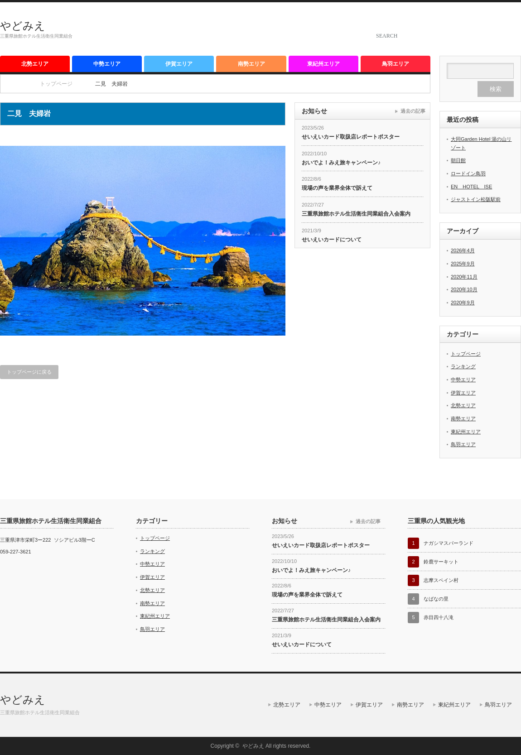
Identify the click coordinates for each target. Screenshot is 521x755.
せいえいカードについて (332, 239)
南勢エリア (251, 64)
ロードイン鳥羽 (468, 173)
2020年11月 (464, 276)
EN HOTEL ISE (471, 186)
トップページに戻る (29, 372)
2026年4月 (463, 250)
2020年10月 (464, 289)
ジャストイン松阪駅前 (476, 199)
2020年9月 (463, 302)
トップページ (466, 353)
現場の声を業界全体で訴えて (337, 188)
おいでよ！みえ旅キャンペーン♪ (341, 162)
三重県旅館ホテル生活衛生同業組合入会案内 (356, 214)
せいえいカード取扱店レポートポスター (351, 137)
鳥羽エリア (395, 64)
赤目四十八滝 (438, 617)
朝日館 (458, 160)
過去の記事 (412, 111)
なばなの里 (436, 598)
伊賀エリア (179, 64)
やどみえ (22, 25)
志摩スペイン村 (441, 580)
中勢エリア (107, 64)
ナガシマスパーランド (448, 543)
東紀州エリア (323, 64)
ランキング (463, 366)
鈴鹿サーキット (441, 561)
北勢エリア (34, 64)
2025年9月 (463, 263)
